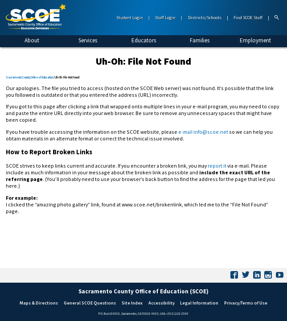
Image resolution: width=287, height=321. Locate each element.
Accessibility (161, 303)
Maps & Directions (39, 303)
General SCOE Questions (90, 303)
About (32, 40)
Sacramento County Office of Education (29, 77)
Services (87, 40)
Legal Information (199, 303)
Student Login (129, 18)
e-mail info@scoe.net (203, 131)
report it (217, 165)
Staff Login (165, 18)
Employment (255, 40)
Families (199, 40)
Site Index (132, 303)
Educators (143, 40)
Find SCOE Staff (248, 18)
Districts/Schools (204, 18)
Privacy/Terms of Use (245, 303)
